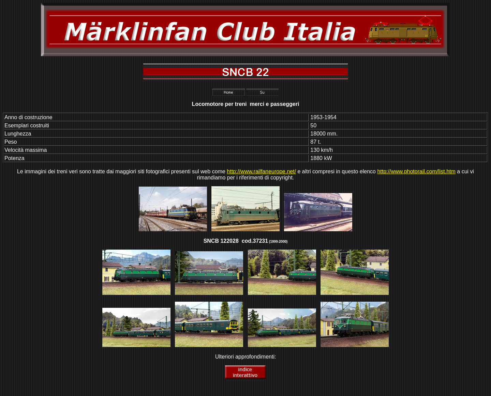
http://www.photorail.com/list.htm (416, 171)
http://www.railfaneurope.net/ (261, 171)
